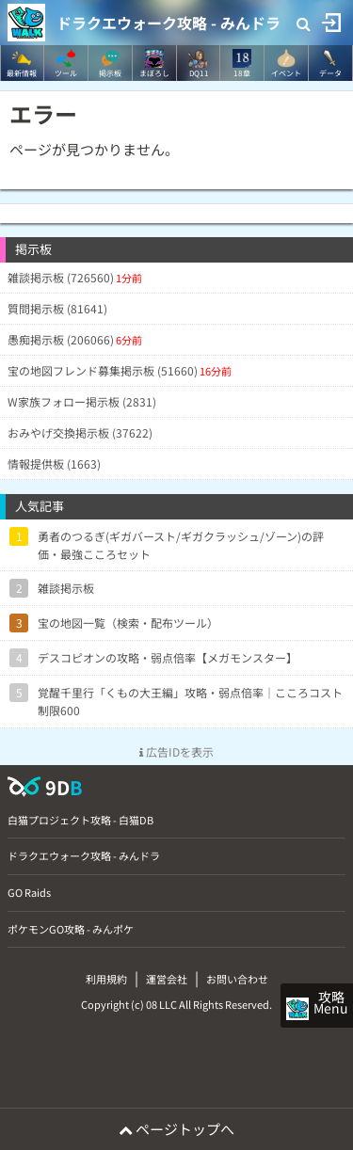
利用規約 (106, 978)
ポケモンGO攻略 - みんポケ (71, 928)
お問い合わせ (237, 978)
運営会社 (166, 978)
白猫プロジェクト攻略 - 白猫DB (80, 819)
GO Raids (29, 892)
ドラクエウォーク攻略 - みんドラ (168, 22)
